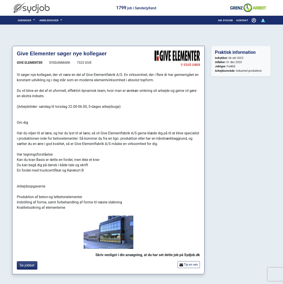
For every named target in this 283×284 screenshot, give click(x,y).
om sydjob (225, 20)
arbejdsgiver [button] (49, 20)
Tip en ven (189, 265)
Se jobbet (27, 265)
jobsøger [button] (24, 20)
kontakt (242, 20)
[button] (254, 20)
